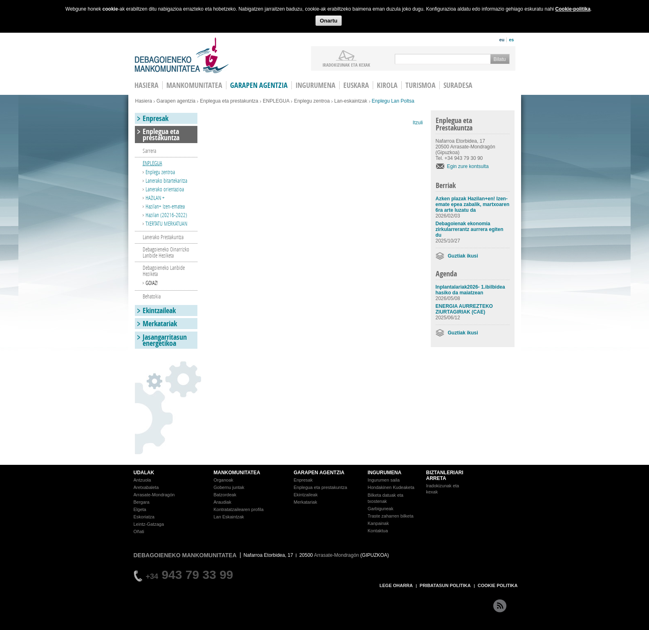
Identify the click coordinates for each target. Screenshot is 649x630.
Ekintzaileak (159, 310)
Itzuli (418, 123)
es (511, 39)
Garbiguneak (381, 508)
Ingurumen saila (384, 480)
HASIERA (146, 85)
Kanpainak (378, 523)
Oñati (139, 531)
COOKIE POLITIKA (498, 585)
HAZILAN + (155, 198)
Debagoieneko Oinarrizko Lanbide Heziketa (166, 252)
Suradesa (457, 85)
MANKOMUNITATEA (237, 472)
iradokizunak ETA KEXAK (346, 64)
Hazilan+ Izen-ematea (165, 206)
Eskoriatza (144, 516)
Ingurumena (315, 85)
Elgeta (140, 509)
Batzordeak (225, 494)
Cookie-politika (573, 9)
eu (501, 39)
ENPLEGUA (276, 101)
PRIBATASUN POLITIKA (445, 585)
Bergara (142, 502)
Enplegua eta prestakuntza (229, 101)
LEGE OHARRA (396, 585)
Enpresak (155, 118)
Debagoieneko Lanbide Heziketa (164, 271)
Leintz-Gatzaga (149, 524)
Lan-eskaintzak (350, 101)
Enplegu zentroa (311, 101)
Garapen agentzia (259, 85)
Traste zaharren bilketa (391, 515)
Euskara (356, 85)
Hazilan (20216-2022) (166, 215)
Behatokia (152, 296)
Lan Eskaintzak (229, 516)
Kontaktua (378, 530)
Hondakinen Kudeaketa (391, 487)
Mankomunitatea (194, 85)
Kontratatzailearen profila (239, 509)
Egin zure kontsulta (468, 166)
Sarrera (149, 151)
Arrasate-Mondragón (154, 494)
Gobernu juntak (229, 487)
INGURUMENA (385, 472)
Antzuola (142, 480)
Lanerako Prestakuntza (163, 237)
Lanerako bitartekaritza (166, 180)
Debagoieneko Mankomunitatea (182, 55)
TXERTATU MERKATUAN (166, 223)
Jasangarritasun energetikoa (165, 340)
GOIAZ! (151, 283)
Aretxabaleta (146, 487)
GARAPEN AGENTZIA (319, 472)
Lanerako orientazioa (164, 189)
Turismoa (420, 85)
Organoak (223, 480)
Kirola (387, 85)
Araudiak (222, 502)
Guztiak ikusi (463, 256)
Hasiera (143, 101)
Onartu (328, 21)
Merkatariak (160, 323)
